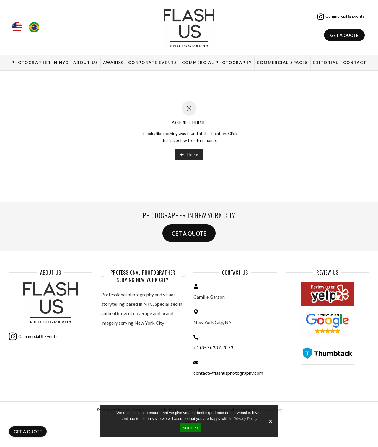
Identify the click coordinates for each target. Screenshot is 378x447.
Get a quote (344, 35)
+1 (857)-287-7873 (213, 347)
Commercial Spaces (282, 62)
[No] (270, 421)
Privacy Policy (246, 418)
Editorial (325, 62)
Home (189, 154)
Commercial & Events (341, 16)
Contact (354, 62)
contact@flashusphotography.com (228, 373)
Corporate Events (152, 62)
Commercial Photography (217, 62)
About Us (85, 62)
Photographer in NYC (40, 62)
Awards (113, 62)
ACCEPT (190, 428)
